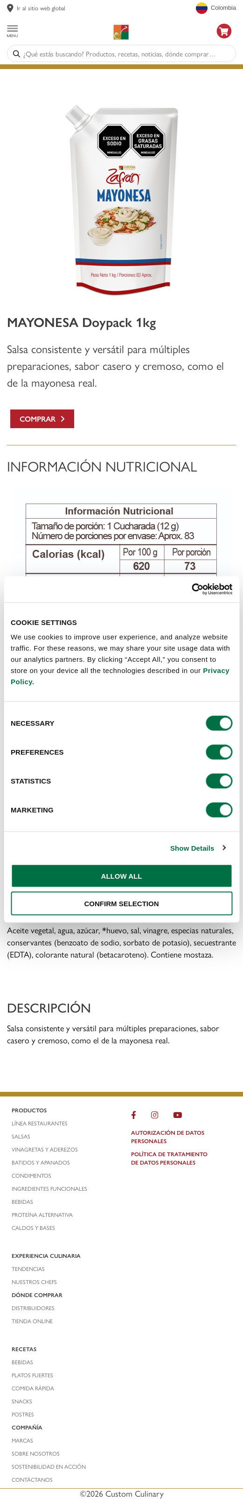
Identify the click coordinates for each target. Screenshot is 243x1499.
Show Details (192, 848)
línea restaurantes (40, 1123)
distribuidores (33, 1308)
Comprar (42, 418)
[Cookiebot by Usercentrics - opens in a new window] (191, 589)
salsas (21, 1136)
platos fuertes (32, 1375)
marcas (22, 1440)
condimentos (32, 1175)
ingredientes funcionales (50, 1188)
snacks (22, 1401)
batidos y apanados (41, 1162)
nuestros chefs (34, 1281)
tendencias (28, 1268)
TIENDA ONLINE (32, 1321)
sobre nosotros (36, 1453)
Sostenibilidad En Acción (49, 1466)
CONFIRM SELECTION (121, 903)
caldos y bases (33, 1227)
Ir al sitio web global (41, 7)
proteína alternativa (43, 1214)
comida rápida (33, 1388)
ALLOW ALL (121, 876)
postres (23, 1414)
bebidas (23, 1201)
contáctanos (32, 1479)
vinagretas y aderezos (45, 1149)
